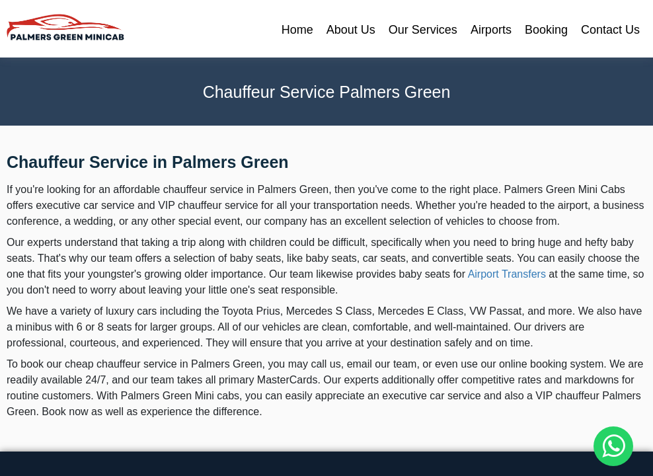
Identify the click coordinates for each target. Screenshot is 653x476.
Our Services (423, 29)
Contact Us (610, 29)
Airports (491, 29)
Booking (546, 29)
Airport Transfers (507, 274)
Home (297, 29)
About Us (350, 29)
